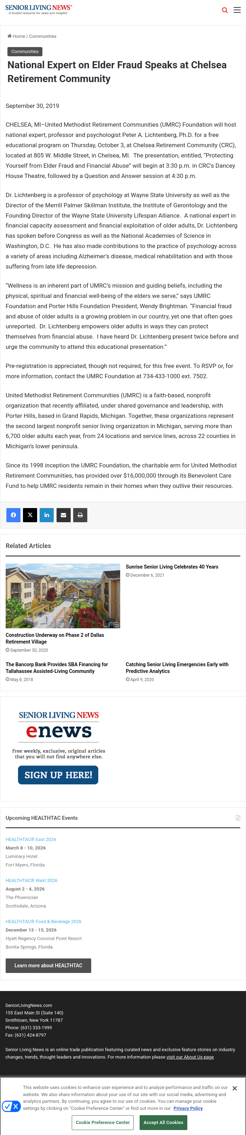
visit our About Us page (190, 1057)
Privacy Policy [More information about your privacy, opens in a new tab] (188, 1110)
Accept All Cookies (163, 1124)
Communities (43, 36)
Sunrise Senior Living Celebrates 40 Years (172, 567)
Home (16, 36)
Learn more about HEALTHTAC (48, 965)
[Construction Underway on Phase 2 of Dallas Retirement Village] (63, 596)
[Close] (234, 1090)
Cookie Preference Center (103, 1124)
